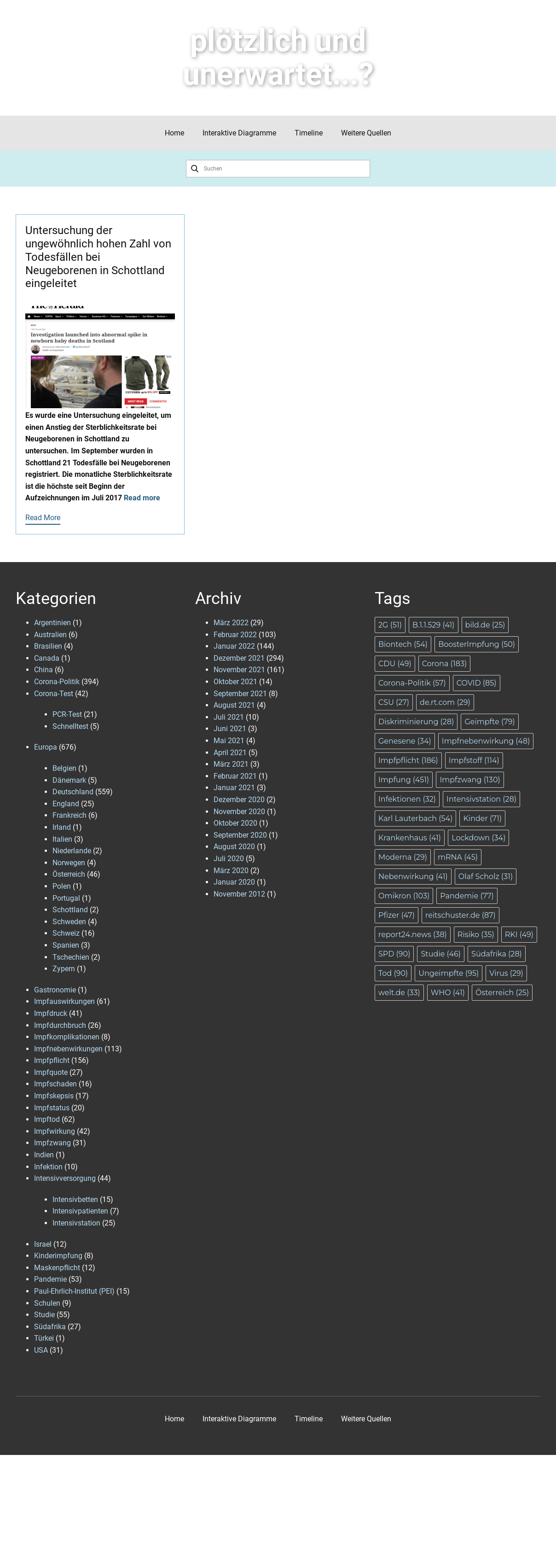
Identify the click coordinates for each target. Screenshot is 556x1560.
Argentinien (52, 622)
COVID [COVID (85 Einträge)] (477, 683)
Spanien (65, 945)
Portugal (66, 898)
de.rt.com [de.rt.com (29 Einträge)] (445, 702)
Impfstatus (52, 1107)
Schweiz (66, 933)
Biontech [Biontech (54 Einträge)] (403, 644)
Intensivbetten (75, 1199)
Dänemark (69, 780)
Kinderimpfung (58, 1255)
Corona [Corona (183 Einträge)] (444, 663)
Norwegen (68, 862)
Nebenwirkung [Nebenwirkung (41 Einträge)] (413, 876)
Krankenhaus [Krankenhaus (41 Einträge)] (409, 837)
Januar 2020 (234, 882)
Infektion (48, 1166)
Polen (61, 886)
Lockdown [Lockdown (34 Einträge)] (478, 837)
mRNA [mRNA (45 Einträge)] (458, 857)
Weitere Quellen (366, 133)
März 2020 (231, 870)
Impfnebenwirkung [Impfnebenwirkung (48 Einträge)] (486, 741)
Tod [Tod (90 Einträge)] (393, 973)
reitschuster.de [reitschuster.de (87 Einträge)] (460, 915)
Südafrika (50, 1326)
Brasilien (48, 646)
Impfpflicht (52, 1060)
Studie (44, 1314)
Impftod (47, 1119)
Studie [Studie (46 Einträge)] (441, 954)
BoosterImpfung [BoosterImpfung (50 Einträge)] (476, 644)
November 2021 (239, 669)
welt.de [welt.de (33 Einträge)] (399, 992)
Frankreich (69, 815)
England (65, 803)
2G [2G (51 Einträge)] (390, 625)
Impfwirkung (54, 1131)
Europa (45, 747)
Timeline (309, 133)
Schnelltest (70, 726)
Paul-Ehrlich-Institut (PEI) (74, 1291)
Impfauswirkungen (64, 1001)
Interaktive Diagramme (239, 133)
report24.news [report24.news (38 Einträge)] (412, 934)
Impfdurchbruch (60, 1025)
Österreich (68, 874)
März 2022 (231, 622)
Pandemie (50, 1279)
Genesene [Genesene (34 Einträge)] (404, 741)
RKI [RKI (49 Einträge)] (519, 934)
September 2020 (240, 835)
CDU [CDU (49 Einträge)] (394, 663)
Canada (46, 658)
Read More (42, 517)
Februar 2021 (235, 776)
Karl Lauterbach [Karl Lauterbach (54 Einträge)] (415, 818)
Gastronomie (55, 989)
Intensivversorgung (65, 1178)
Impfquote (51, 1072)
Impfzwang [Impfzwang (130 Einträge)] (470, 779)
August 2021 (234, 705)
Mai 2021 (229, 740)
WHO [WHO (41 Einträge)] (448, 992)
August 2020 (234, 846)
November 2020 (239, 811)
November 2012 (239, 894)
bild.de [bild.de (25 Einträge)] (485, 625)
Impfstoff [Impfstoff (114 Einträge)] (474, 760)
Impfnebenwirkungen (68, 1048)
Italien (62, 839)
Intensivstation (76, 1223)
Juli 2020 (229, 858)
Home (174, 133)
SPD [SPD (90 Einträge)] (394, 954)
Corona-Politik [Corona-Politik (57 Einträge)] (412, 683)
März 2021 (231, 764)
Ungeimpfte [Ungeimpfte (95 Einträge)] (448, 973)
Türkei (44, 1338)
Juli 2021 (229, 717)
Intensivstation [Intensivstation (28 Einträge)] (481, 799)
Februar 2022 (235, 634)
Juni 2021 (230, 728)
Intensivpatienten (80, 1211)
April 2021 (230, 752)
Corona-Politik (57, 681)
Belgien (64, 768)
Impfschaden (55, 1083)
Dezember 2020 (239, 799)
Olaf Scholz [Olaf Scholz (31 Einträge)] (485, 876)
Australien (50, 634)
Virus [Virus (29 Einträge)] (506, 973)
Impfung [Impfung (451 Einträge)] (403, 779)
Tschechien (70, 957)
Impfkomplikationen (66, 1036)
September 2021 (240, 693)
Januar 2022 (234, 646)
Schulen (47, 1303)
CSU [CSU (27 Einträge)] (393, 702)
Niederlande (71, 850)
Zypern (63, 968)
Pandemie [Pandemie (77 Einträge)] (467, 895)
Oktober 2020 (235, 823)
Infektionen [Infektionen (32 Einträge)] (407, 799)
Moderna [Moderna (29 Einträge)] (402, 857)
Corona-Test (53, 693)
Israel (43, 1244)
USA (41, 1350)
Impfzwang (52, 1142)
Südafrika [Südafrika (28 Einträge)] (496, 954)
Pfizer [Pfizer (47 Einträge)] (396, 915)
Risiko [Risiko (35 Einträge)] (476, 934)
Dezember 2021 (239, 658)
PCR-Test (67, 714)
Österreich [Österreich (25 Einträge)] (502, 992)
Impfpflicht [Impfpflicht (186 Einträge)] (408, 760)
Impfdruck (50, 1013)
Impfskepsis (54, 1095)
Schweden (69, 921)
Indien (44, 1154)
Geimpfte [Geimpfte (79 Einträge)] (489, 721)
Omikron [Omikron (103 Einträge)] (403, 895)
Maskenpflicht (57, 1267)
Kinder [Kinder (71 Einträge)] (482, 818)
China (43, 669)
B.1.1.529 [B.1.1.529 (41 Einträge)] (433, 625)
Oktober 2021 (235, 681)
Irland (61, 827)
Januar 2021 (234, 787)
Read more (142, 497)
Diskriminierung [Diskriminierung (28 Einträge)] (416, 721)
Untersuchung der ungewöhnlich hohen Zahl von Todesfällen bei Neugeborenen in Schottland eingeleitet (98, 257)
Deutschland (72, 791)
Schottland (70, 909)
